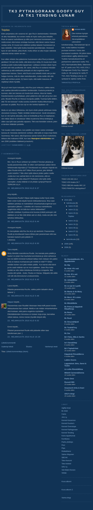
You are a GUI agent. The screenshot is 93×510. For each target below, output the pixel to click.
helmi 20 (72, 213)
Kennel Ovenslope (69, 426)
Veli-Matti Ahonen (68, 470)
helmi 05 (72, 235)
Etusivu (29, 347)
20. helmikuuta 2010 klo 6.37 (23, 188)
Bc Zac (67, 333)
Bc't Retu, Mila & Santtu (74, 337)
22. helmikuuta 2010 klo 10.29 (24, 337)
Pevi (63, 445)
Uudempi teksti (7, 347)
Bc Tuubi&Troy (70, 328)
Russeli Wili (69, 382)
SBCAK (65, 457)
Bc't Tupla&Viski (71, 348)
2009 (66, 244)
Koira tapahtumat (68, 436)
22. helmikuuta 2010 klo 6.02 (23, 321)
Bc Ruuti (68, 318)
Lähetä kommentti (8, 343)
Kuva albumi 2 (67, 490)
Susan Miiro (80, 29)
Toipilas (71, 216)
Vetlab (64, 473)
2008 (66, 247)
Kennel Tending (68, 433)
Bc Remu (68, 312)
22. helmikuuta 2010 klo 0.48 (23, 296)
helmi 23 (72, 206)
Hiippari (11, 302)
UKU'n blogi (69, 394)
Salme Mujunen (68, 454)
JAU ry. (64, 417)
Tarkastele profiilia (71, 82)
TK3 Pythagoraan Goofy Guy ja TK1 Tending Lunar (47, 13)
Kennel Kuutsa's (68, 423)
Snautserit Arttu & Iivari (74, 388)
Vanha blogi (66, 498)
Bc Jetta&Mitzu (70, 280)
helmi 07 (72, 231)
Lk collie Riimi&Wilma (73, 369)
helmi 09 (72, 228)
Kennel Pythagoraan (70, 430)
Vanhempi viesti (51, 347)
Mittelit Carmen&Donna (74, 373)
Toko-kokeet (66, 464)
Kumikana (65, 439)
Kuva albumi (66, 481)
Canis (64, 414)
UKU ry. (65, 467)
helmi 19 (72, 221)
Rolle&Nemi (66, 451)
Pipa (63, 448)
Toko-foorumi (67, 460)
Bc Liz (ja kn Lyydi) (72, 286)
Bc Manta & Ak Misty (73, 292)
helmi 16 (72, 224)
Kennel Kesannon (69, 420)
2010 (66, 200)
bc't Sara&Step (70, 343)
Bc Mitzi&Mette (70, 303)
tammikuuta (71, 239)
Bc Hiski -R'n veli (71, 269)
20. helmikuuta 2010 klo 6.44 (23, 221)
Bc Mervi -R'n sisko (72, 297)
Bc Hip (67, 265)
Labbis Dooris (70, 360)
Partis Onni (69, 379)
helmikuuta (70, 203)
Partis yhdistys (67, 442)
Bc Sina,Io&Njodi (71, 322)
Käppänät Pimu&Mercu (74, 354)
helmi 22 (72, 210)
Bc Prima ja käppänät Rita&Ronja (73, 308)
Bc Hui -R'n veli (70, 274)
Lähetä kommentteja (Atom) (17, 351)
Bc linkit (65, 411)
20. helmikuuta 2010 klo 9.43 (23, 279)
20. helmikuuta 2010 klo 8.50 (23, 243)
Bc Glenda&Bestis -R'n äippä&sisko (74, 260)
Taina (10, 249)
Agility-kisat (66, 408)
